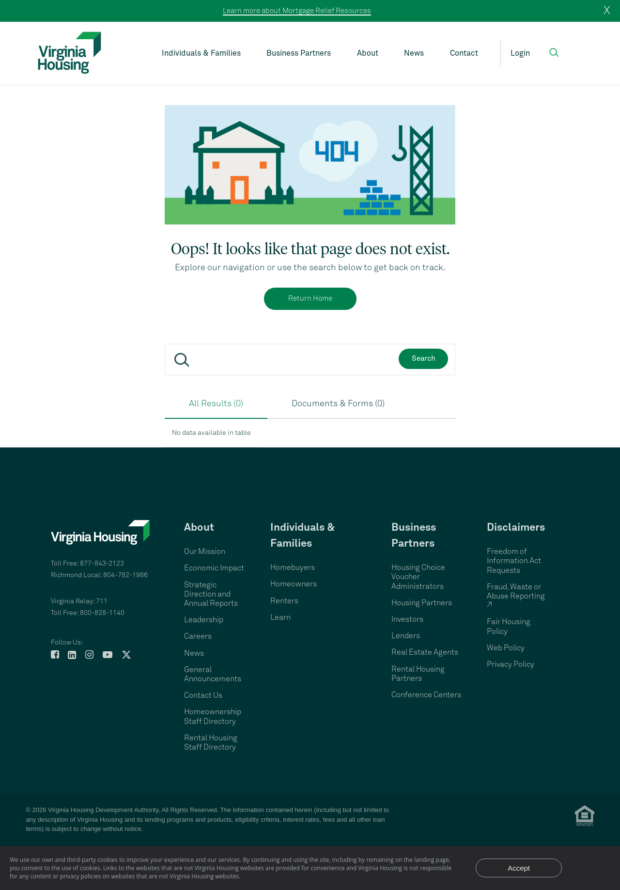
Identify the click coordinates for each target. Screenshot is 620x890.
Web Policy (506, 648)
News (414, 53)
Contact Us (203, 695)
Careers (198, 636)
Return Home (310, 298)
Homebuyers (292, 567)
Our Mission (204, 551)
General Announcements (212, 674)
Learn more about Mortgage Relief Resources (297, 11)
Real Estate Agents (424, 652)
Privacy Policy (510, 664)
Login (520, 53)
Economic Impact (214, 568)
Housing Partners (421, 603)
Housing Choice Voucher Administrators (418, 577)
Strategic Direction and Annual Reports (211, 594)
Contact (464, 53)
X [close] (607, 10)
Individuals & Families (201, 53)
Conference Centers (426, 695)
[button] (553, 52)
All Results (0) (216, 403)
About (367, 53)
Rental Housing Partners (418, 673)
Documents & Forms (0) (338, 403)
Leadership (203, 620)
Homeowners (293, 584)
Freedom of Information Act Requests (514, 561)
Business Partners (298, 53)
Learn (280, 617)
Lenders (405, 636)
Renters (284, 601)
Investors (407, 619)
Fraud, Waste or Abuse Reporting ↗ (516, 596)
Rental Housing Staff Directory (210, 742)
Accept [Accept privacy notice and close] (519, 868)
